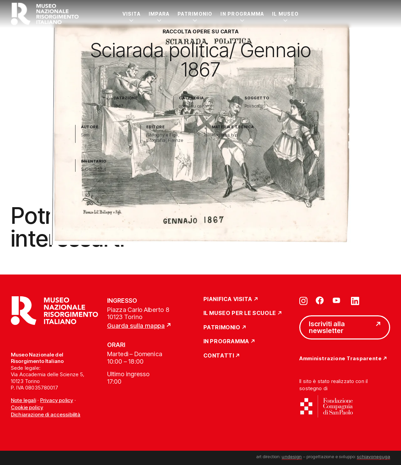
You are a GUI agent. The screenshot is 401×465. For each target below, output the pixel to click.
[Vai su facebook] (320, 300)
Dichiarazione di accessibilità (46, 414)
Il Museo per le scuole (239, 313)
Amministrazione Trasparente (340, 359)
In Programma (242, 14)
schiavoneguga (373, 456)
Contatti (218, 356)
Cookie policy (27, 407)
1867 (119, 106)
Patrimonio (195, 14)
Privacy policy (56, 400)
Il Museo (285, 14)
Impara (159, 14)
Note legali (23, 400)
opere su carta (193, 106)
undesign (292, 456)
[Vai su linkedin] (355, 300)
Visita (131, 14)
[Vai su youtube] (337, 300)
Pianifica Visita (228, 299)
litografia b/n (225, 134)
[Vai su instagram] (303, 300)
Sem (85, 134)
